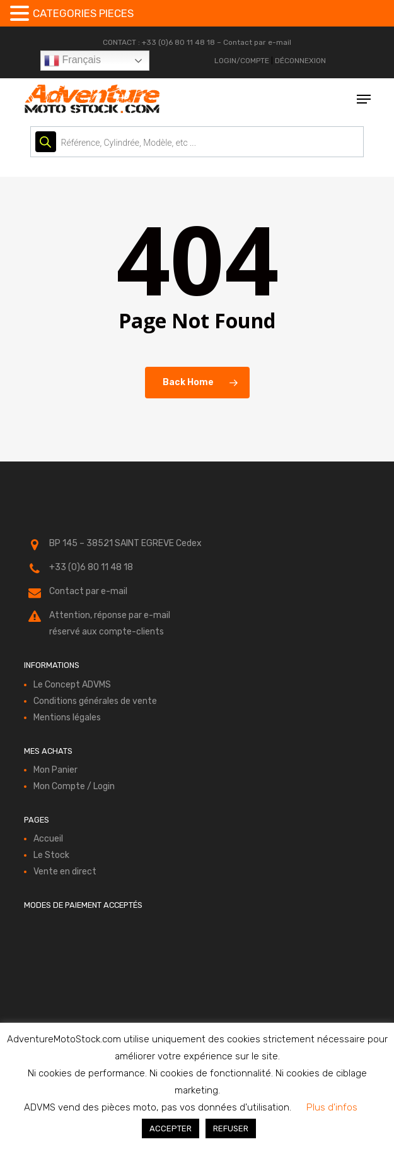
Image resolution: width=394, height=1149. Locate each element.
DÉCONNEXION (300, 60)
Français (72, 60)
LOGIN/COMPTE (241, 60)
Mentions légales (67, 717)
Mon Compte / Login (74, 786)
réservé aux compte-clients (106, 631)
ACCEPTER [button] (170, 1128)
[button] (364, 99)
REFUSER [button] (230, 1128)
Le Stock (51, 855)
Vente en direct (64, 871)
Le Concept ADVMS (72, 684)
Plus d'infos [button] (331, 1107)
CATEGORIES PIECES (83, 13)
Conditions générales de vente (95, 701)
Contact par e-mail (257, 42)
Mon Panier (55, 770)
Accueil (48, 838)
